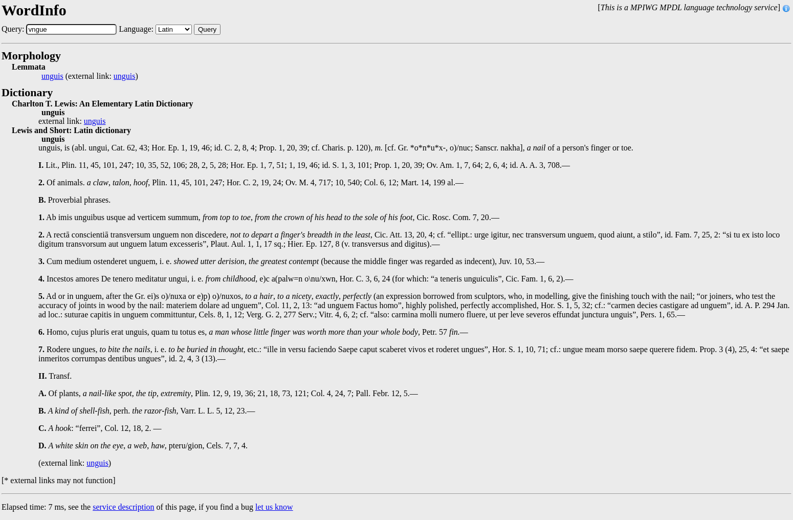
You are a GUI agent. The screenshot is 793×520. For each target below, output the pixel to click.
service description (123, 507)
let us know (274, 507)
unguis (52, 76)
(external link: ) (89, 76)
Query (207, 29)
